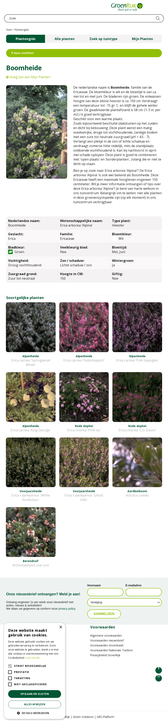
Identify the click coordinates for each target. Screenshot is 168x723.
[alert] (34, 671)
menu (7, 7)
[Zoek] (84, 18)
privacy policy (66, 608)
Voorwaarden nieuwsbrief (107, 640)
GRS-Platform (105, 717)
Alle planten (65, 39)
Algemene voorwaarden (106, 635)
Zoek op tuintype (103, 39)
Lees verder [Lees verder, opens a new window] (33, 657)
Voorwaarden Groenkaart (106, 645)
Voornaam (94, 585)
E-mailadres (133, 585)
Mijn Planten (142, 39)
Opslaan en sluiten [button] (34, 694)
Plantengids (25, 39)
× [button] (60, 627)
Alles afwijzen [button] (34, 704)
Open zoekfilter (22, 53)
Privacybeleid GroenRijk (105, 655)
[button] (34, 713)
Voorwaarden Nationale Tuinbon (111, 650)
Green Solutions (83, 717)
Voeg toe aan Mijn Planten (30, 77)
